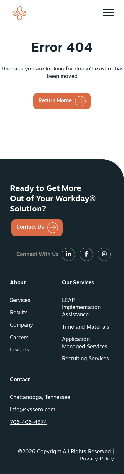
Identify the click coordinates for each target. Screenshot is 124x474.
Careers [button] (19, 338)
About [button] (18, 283)
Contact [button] (20, 380)
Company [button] (21, 325)
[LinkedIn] (68, 254)
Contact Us (30, 227)
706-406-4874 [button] (28, 422)
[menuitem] (36, 283)
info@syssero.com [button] (32, 410)
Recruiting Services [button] (85, 359)
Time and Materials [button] (85, 327)
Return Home (55, 101)
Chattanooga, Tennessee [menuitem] (40, 397)
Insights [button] (19, 350)
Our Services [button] (78, 283)
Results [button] (19, 313)
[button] (108, 12)
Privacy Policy (97, 459)
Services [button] (20, 300)
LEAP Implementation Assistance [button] (81, 308)
